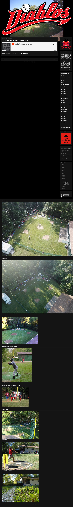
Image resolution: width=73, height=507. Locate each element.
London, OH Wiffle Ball (65, 155)
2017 (63, 175)
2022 (63, 169)
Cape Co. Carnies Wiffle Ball (66, 148)
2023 (63, 167)
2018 (63, 173)
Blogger (43, 504)
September (65, 181)
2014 (63, 178)
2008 (63, 188)
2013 (63, 179)
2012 (63, 186)
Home (30, 59)
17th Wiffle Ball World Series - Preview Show (15, 40)
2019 (63, 172)
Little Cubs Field (63, 153)
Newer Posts (4, 59)
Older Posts (55, 59)
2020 (63, 170)
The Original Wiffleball (64, 158)
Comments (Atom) (32, 61)
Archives (5, 55)
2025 (63, 164)
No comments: (17, 53)
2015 (63, 176)
